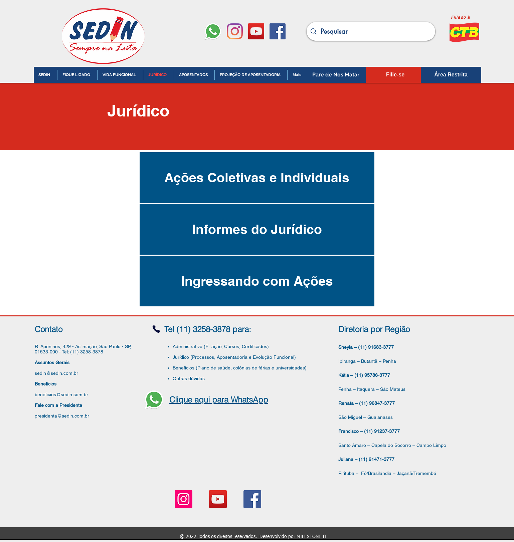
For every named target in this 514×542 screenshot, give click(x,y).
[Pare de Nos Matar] (336, 75)
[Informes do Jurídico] (257, 229)
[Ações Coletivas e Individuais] (257, 177)
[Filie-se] (395, 75)
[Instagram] (235, 31)
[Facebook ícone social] (278, 31)
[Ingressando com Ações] (257, 281)
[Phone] (156, 329)
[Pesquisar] (371, 31)
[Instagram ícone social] (183, 499)
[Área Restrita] (451, 75)
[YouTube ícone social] (256, 31)
